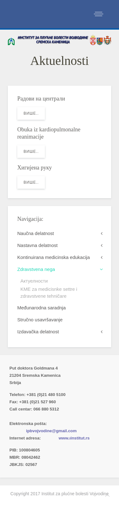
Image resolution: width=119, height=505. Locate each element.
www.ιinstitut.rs (74, 438)
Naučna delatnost (35, 233)
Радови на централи (41, 98)
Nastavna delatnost (37, 245)
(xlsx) (75, 416)
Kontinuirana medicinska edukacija (53, 257)
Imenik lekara (39, 416)
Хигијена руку (34, 167)
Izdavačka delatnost (38, 331)
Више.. (31, 113)
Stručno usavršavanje (39, 319)
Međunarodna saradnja (41, 307)
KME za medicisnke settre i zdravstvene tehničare (48, 292)
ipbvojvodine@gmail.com (51, 430)
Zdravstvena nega (36, 269)
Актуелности (34, 281)
